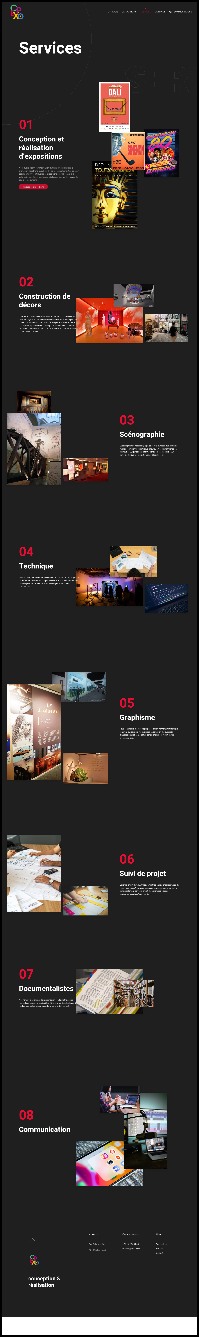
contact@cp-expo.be (131, 1248)
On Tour (113, 11)
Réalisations (161, 1244)
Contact (160, 11)
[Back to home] (16, 12)
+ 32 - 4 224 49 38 (130, 1244)
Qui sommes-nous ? (180, 11)
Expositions (129, 11)
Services (146, 11)
